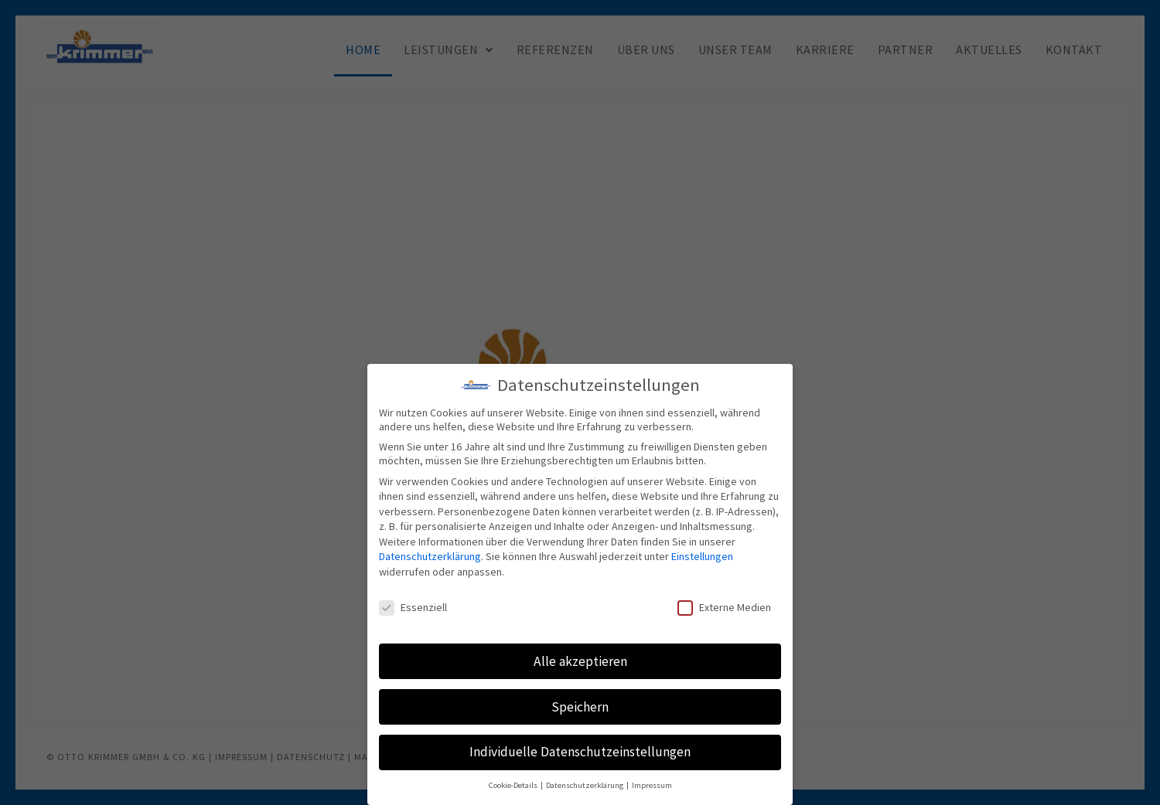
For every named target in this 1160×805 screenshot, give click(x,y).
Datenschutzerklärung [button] (585, 785)
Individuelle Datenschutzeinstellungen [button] (580, 751)
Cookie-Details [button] (514, 785)
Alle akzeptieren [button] (580, 661)
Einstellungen (702, 556)
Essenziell (413, 607)
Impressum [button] (652, 785)
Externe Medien (724, 607)
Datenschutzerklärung (430, 556)
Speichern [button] (580, 706)
